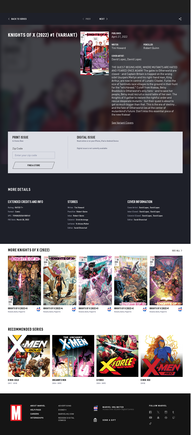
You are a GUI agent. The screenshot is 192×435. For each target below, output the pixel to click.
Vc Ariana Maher (82, 212)
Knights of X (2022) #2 (124, 297)
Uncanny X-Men (59, 368)
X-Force (100, 368)
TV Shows (104, 10)
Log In (21, 4)
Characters (77, 10)
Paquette (22, 300)
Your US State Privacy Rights (52, 428)
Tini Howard (68, 60)
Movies (91, 10)
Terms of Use (19, 428)
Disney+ (62, 399)
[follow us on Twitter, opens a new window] (158, 401)
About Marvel (37, 395)
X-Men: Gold (13, 368)
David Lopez (68, 71)
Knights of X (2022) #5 (17, 297)
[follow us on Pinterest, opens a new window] (166, 407)
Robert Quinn (126, 60)
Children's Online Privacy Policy (115, 428)
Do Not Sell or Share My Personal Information (83, 428)
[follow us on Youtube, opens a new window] (150, 407)
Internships (36, 407)
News (53, 10)
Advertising (64, 395)
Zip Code (17, 137)
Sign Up (30, 4)
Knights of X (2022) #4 (53, 297)
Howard (10, 300)
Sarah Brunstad (80, 216)
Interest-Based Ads (154, 428)
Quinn (16, 300)
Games (116, 10)
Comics (64, 10)
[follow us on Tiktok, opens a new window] (150, 413)
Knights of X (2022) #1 (159, 297)
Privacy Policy (32, 428)
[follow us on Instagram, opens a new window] (166, 401)
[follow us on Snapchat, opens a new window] (158, 407)
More (137, 10)
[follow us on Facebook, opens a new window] (150, 401)
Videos (127, 10)
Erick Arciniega (82, 208)
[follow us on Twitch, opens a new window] (173, 407)
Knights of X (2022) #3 (88, 297)
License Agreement (137, 428)
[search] (176, 3)
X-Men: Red (145, 368)
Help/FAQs (35, 399)
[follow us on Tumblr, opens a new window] (173, 401)
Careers (34, 403)
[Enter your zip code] (34, 144)
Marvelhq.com (66, 403)
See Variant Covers (72, 111)
